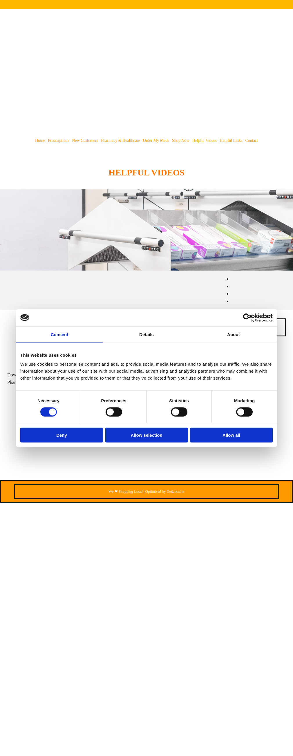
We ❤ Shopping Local (126, 491)
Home (40, 140)
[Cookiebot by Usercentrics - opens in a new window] (247, 317)
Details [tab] (146, 334)
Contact (251, 140)
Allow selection (146, 435)
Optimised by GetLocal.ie (165, 491)
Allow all (231, 435)
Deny (61, 435)
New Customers (85, 140)
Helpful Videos (204, 140)
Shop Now (180, 140)
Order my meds (156, 140)
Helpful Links (231, 140)
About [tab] (233, 334)
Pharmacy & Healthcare (120, 140)
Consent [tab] (59, 334)
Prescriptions (58, 140)
